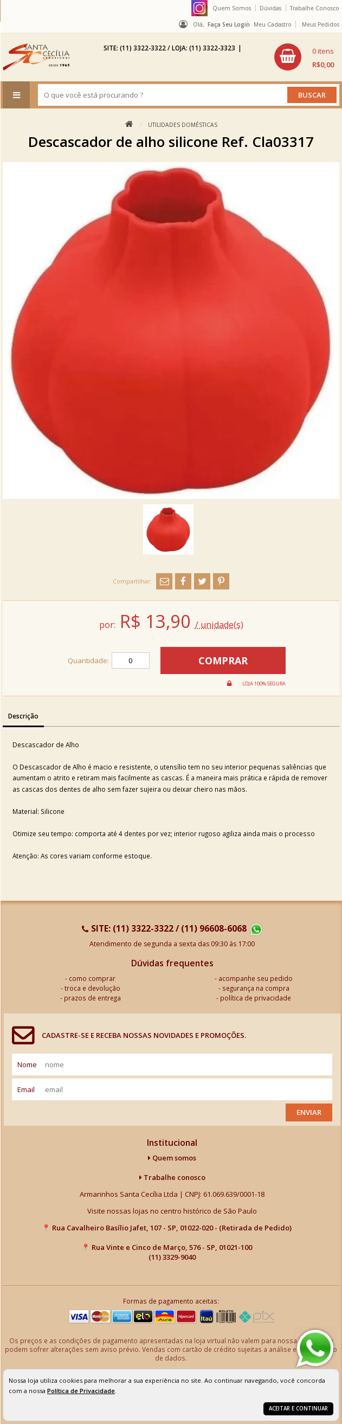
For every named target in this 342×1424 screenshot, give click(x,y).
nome (27, 1064)
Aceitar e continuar (298, 1408)
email (26, 1089)
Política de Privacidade (81, 1391)
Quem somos (172, 1158)
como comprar (92, 978)
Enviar (308, 1112)
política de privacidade (255, 997)
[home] (36, 56)
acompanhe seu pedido (255, 978)
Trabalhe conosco (172, 1177)
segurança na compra (255, 988)
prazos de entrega (92, 997)
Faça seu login (229, 24)
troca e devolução (92, 988)
